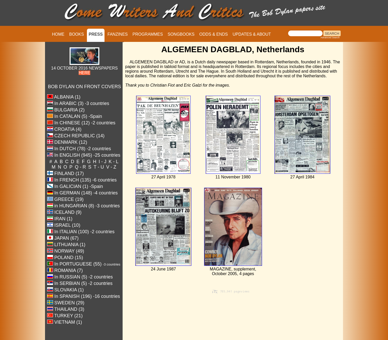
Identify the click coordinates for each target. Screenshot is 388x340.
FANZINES (118, 34)
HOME (58, 34)
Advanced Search (330, 37)
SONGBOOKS (181, 34)
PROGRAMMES (147, 34)
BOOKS (76, 34)
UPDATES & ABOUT (252, 34)
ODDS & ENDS (213, 34)
